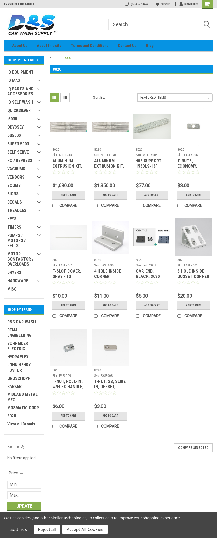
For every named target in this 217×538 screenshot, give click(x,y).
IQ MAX (13, 80)
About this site (49, 45)
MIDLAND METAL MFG (22, 397)
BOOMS (14, 185)
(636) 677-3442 (136, 4)
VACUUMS (16, 168)
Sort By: (99, 97)
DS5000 (14, 135)
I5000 (12, 118)
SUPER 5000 (18, 143)
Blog (150, 45)
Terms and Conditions (89, 45)
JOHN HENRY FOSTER (19, 367)
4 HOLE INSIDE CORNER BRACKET (107, 276)
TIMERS (14, 227)
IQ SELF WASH (20, 102)
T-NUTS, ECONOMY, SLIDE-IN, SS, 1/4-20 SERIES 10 (193, 168)
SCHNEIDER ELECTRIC (17, 346)
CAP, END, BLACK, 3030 (148, 274)
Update (24, 506)
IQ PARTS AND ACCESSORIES (20, 91)
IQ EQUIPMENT (20, 72)
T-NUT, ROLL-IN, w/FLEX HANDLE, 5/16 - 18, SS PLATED (68, 389)
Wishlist (163, 4)
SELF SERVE (18, 152)
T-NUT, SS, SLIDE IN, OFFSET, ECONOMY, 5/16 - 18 (110, 389)
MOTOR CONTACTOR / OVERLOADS (20, 259)
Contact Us (127, 45)
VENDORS (15, 177)
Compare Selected (193, 448)
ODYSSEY (15, 127)
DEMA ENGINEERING (19, 332)
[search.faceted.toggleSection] (16, 473)
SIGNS (13, 193)
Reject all (47, 529)
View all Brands (21, 424)
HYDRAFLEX (18, 356)
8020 (11, 415)
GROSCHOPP (18, 378)
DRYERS (14, 272)
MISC (12, 289)
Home (54, 58)
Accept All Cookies (85, 529)
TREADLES (16, 210)
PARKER (14, 386)
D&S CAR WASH (21, 321)
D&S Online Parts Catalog (19, 3)
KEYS (11, 218)
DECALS (14, 202)
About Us (19, 45)
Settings (18, 529)
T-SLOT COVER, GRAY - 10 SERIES (66, 276)
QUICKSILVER (19, 110)
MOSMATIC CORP (23, 407)
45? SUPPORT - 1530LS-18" (150, 163)
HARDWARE (17, 280)
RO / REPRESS (19, 160)
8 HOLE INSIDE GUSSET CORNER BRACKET (193, 276)
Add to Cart (68, 194)
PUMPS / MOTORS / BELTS (16, 240)
